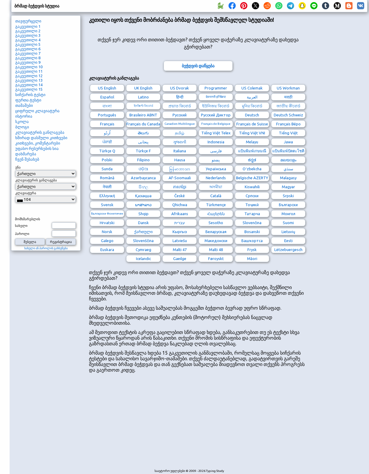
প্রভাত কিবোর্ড (179, 106)
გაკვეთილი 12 (29, 76)
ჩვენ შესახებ (27, 159)
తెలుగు (143, 133)
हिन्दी (179, 97)
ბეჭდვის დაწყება (198, 65)
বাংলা (107, 106)
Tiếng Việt (288, 133)
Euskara (107, 249)
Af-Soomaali (180, 178)
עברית (179, 223)
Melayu (252, 142)
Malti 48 (216, 249)
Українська (216, 169)
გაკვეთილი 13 (29, 80)
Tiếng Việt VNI (252, 133)
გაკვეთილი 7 (27, 53)
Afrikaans (179, 214)
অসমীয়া (215, 187)
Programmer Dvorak (216, 89)
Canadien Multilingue (179, 123)
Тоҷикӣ (252, 205)
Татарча (252, 214)
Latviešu (180, 240)
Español (107, 97)
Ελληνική (107, 196)
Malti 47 (180, 249)
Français (107, 124)
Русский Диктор (216, 115)
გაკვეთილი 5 (27, 44)
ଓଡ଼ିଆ (143, 169)
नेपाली (107, 187)
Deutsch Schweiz (288, 115)
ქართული (143, 232)
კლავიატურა (25, 193)
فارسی (216, 151)
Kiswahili (252, 187)
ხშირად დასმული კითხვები (41, 138)
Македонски (216, 240)
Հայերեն (216, 214)
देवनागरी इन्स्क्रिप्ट (216, 96)
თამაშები (24, 105)
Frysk (252, 249)
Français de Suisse (252, 124)
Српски (252, 196)
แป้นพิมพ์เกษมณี (252, 151)
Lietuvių (288, 232)
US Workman (288, 88)
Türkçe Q (107, 151)
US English (107, 88)
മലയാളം (288, 160)
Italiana (179, 151)
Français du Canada (143, 124)
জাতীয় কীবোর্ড (288, 106)
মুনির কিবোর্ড (252, 106)
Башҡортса (252, 240)
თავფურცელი (28, 21)
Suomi (288, 223)
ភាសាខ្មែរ (179, 187)
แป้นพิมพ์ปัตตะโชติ (288, 151)
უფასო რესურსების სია (37, 148)
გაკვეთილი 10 (29, 67)
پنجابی (143, 142)
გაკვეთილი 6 (27, 49)
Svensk (107, 205)
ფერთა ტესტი (28, 100)
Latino (143, 97)
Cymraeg (143, 249)
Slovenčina (252, 223)
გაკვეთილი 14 (29, 85)
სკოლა (22, 121)
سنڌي (288, 169)
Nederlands (216, 178)
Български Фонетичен (107, 213)
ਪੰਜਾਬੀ (107, 142)
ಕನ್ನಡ (252, 160)
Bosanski (252, 232)
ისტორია (23, 116)
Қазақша (143, 196)
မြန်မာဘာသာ (179, 169)
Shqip (143, 214)
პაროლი (22, 234)
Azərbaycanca (143, 178)
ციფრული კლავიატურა (37, 111)
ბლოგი (22, 127)
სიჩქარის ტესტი (30, 94)
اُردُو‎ (107, 133)
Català (215, 196)
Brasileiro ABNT (143, 115)
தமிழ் (179, 133)
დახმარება (25, 154)
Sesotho (215, 223)
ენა (18, 167)
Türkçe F (143, 151)
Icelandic (143, 258)
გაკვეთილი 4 (27, 40)
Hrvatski (107, 223)
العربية (252, 97)
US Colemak (252, 88)
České (179, 196)
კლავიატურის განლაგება (39, 132)
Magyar (288, 187)
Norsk (107, 232)
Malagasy (288, 178)
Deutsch (252, 115)
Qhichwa (179, 205)
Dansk (143, 223)
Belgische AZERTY (252, 178)
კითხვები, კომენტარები (37, 143)
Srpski (288, 196)
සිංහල (143, 187)
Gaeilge (179, 258)
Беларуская (215, 232)
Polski (107, 160)
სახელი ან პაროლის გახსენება (46, 248)
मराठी (288, 97)
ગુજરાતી (179, 142)
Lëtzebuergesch (288, 249)
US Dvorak (179, 88)
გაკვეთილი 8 (27, 58)
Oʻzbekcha (252, 169)
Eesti (288, 240)
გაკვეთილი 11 (29, 71)
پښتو (216, 160)
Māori (252, 258)
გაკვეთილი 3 (27, 35)
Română (107, 178)
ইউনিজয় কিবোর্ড (215, 106)
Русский (180, 115)
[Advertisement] (159, 424)
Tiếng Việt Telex (216, 133)
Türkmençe (216, 205)
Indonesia (216, 142)
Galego (107, 240)
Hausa (179, 160)
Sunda (107, 169)
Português (107, 115)
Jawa (288, 142)
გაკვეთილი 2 (27, 31)
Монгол (288, 214)
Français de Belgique (215, 123)
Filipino (143, 160)
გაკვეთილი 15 (29, 89)
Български (288, 205)
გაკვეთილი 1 (27, 26)
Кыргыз (180, 232)
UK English (143, 88)
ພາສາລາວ (143, 205)
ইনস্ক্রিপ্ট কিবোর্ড (143, 105)
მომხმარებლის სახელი (27, 222)
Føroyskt (216, 258)
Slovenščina (143, 240)
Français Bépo (288, 124)
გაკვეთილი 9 (27, 62)
